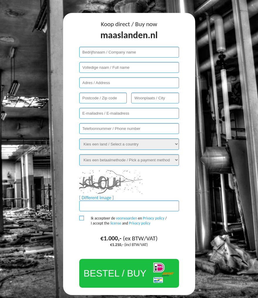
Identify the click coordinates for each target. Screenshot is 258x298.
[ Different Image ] (96, 197)
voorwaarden (126, 218)
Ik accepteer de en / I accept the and (129, 221)
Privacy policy (153, 218)
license (115, 223)
